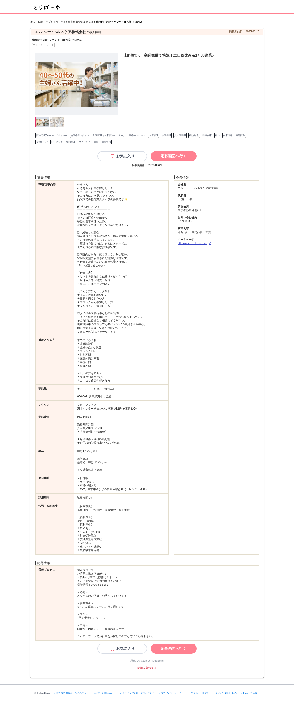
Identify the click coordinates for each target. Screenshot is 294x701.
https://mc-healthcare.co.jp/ (194, 243)
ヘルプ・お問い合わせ (104, 693)
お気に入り (125, 156)
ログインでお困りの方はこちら (138, 693)
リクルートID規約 (200, 693)
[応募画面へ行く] (174, 156)
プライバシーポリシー (172, 693)
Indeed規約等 (250, 693)
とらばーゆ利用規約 (226, 693)
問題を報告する (147, 668)
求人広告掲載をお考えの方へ (71, 693)
